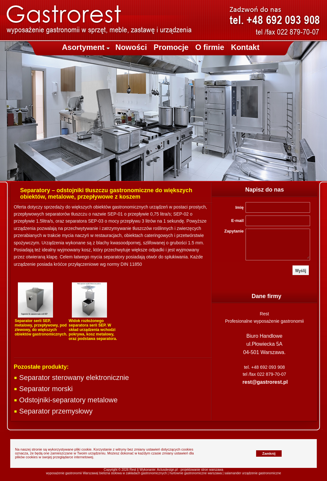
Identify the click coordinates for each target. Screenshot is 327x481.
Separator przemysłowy (53, 411)
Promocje (171, 47)
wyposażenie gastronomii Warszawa (71, 473)
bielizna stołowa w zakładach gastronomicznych (133, 473)
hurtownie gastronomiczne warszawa (196, 473)
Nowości (131, 47)
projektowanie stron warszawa (201, 469)
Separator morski (43, 389)
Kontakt (245, 47)
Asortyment (86, 47)
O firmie (209, 47)
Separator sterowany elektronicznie (71, 378)
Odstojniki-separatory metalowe (66, 400)
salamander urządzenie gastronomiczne (252, 473)
